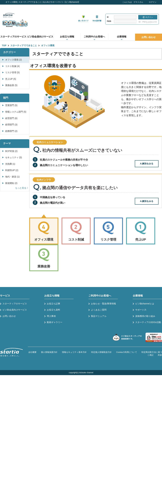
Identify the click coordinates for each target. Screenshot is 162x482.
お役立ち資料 (53, 309)
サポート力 (140, 309)
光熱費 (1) (10, 164)
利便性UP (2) (11, 170)
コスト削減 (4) (12, 66)
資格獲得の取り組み (145, 316)
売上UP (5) (10, 79)
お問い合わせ (148, 37)
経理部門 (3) (11, 124)
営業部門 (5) (11, 105)
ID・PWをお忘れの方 (148, 22)
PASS (109, 21)
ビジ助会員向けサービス (40, 36)
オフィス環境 (47, 45)
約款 (160, 355)
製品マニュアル (98, 316)
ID (108, 17)
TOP (4, 45)
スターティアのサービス (13, 36)
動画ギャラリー (54, 322)
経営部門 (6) (11, 118)
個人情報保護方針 (49, 352)
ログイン (152, 2)
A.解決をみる (146, 163)
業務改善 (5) (11, 85)
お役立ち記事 (53, 303)
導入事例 (51, 316)
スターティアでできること (23, 45)
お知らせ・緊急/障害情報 (103, 303)
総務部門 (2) (11, 131)
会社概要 (32, 352)
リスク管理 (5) (12, 72)
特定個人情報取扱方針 (101, 352)
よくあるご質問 (98, 309)
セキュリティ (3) (13, 157)
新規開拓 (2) (11, 183)
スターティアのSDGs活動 (148, 322)
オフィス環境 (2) (13, 59)
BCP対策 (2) (11, 151)
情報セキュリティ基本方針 (74, 352)
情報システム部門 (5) (15, 112)
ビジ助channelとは (144, 303)
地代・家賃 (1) (12, 176)
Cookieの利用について (126, 352)
